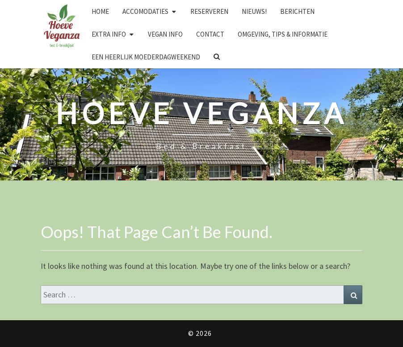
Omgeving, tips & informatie (282, 34)
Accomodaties (145, 11)
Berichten (297, 11)
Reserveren (209, 11)
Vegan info (165, 34)
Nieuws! (254, 11)
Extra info (109, 34)
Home (100, 11)
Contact (210, 34)
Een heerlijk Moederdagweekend (146, 57)
